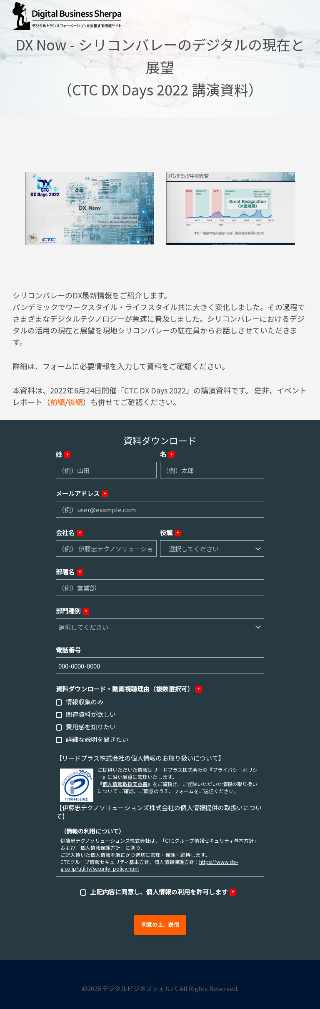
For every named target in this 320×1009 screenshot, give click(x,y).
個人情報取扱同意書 (125, 783)
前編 (57, 401)
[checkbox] (160, 720)
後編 (75, 401)
